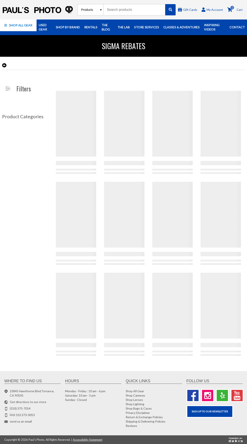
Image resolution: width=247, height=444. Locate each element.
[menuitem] (18, 25)
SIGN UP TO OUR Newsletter (210, 411)
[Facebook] (192, 395)
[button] (18, 25)
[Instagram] (207, 395)
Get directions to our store (28, 402)
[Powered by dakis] (236, 439)
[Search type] (91, 9)
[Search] (170, 9)
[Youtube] (237, 395)
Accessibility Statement (87, 439)
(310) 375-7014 (20, 408)
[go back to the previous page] (4, 65)
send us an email (21, 421)
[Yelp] (222, 395)
